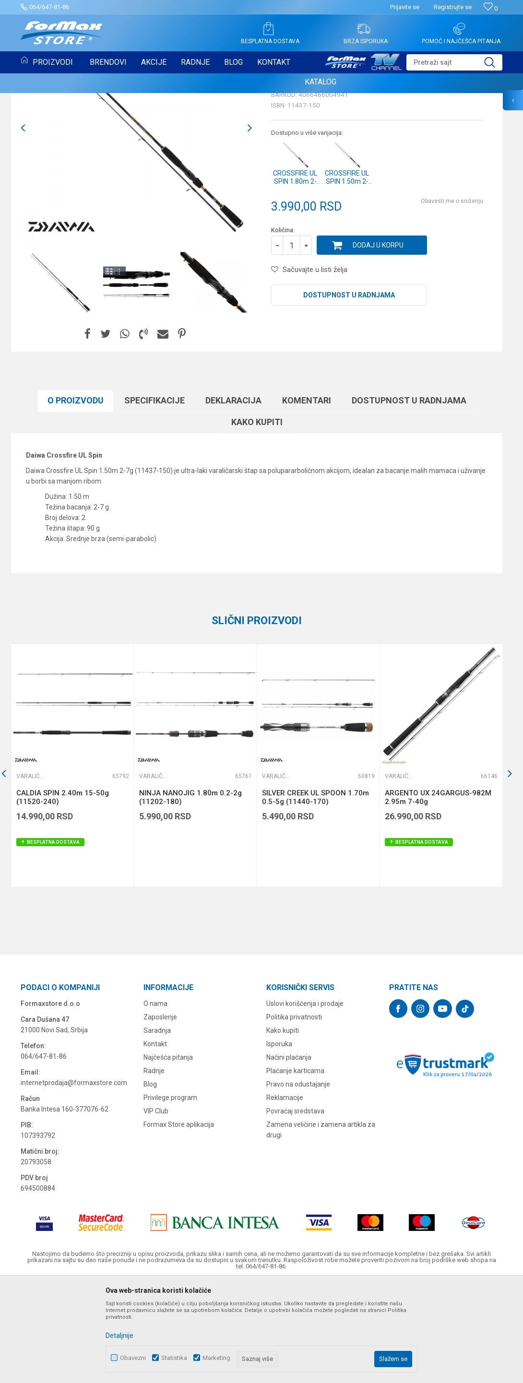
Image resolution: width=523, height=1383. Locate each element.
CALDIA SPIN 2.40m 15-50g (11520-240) (62, 895)
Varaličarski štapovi (308, 172)
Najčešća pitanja (168, 1155)
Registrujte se (453, 7)
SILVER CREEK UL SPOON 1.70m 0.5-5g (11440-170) (315, 895)
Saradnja (157, 1129)
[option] (136, 226)
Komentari (306, 499)
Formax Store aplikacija (178, 1223)
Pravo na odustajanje (298, 1182)
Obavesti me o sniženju (452, 299)
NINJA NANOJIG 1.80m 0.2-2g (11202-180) (190, 895)
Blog (150, 1182)
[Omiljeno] (491, 8)
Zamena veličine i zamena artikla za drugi (320, 1228)
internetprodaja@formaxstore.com (74, 1181)
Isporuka (279, 1142)
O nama (155, 1102)
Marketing (216, 1357)
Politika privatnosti (294, 1115)
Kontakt (155, 1142)
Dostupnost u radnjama (349, 393)
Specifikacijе (154, 499)
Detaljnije (119, 1335)
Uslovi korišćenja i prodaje (305, 1102)
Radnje (154, 1169)
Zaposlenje (160, 1115)
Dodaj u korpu (378, 343)
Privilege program (170, 1196)
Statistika (174, 1357)
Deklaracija (233, 499)
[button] (454, 62)
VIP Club (155, 1209)
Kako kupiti (257, 520)
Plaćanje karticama (295, 1169)
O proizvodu (76, 499)
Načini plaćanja (288, 1155)
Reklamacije (284, 1196)
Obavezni (133, 1357)
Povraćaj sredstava (295, 1209)
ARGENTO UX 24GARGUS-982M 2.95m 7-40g (438, 895)
